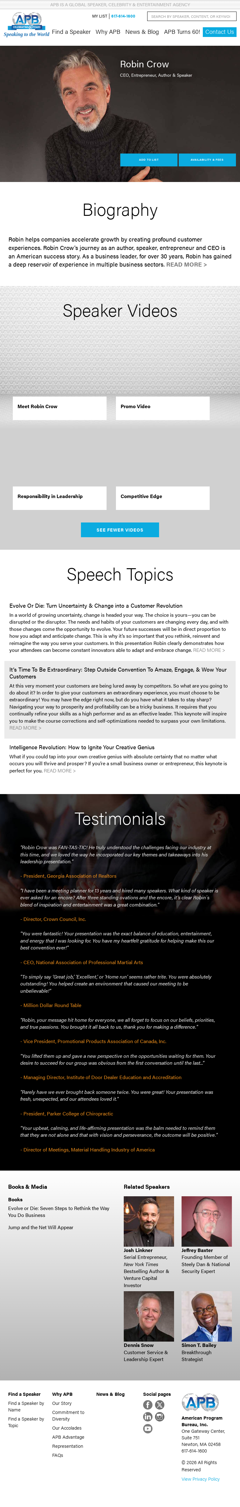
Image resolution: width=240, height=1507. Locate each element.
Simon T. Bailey (199, 1345)
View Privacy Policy (201, 1478)
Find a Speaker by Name (26, 1406)
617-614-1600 (123, 16)
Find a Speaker (71, 31)
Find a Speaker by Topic (26, 1421)
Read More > (186, 264)
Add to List (149, 160)
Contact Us (219, 31)
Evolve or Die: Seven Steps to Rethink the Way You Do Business (58, 1211)
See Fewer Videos (120, 530)
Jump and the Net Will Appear (40, 1227)
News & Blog (142, 31)
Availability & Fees (207, 160)
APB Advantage (68, 1436)
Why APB (108, 31)
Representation (67, 1445)
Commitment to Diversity (68, 1415)
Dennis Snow (139, 1345)
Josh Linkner (138, 1250)
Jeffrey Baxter (197, 1250)
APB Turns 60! (182, 31)
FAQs (57, 1455)
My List (99, 16)
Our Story (62, 1403)
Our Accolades (67, 1427)
